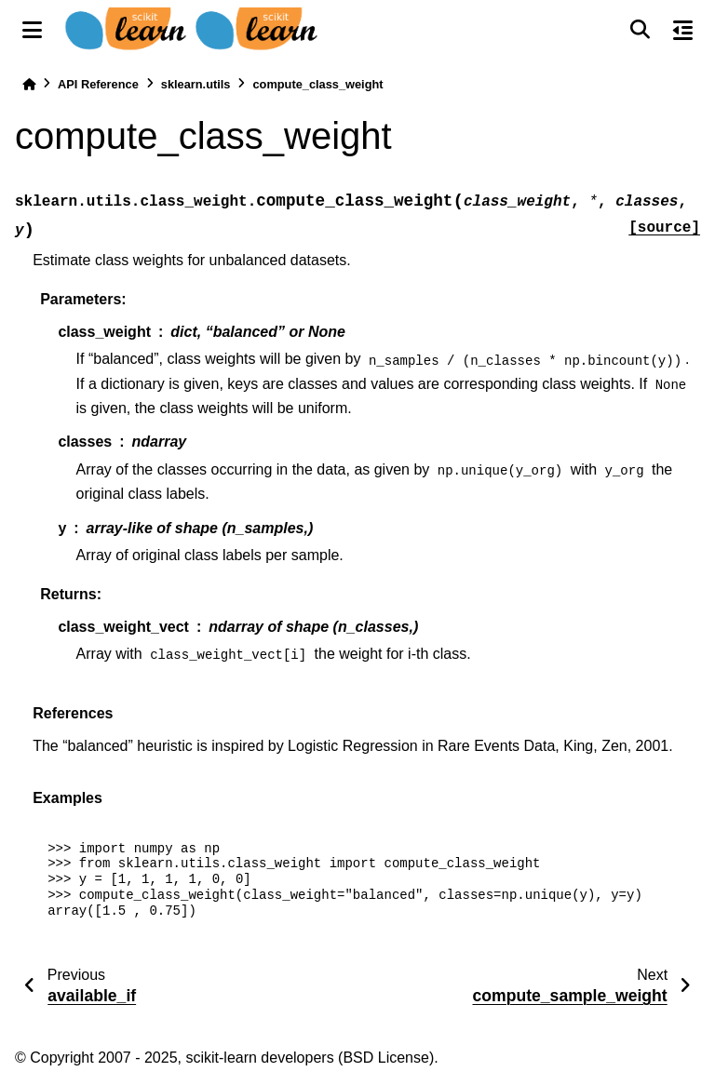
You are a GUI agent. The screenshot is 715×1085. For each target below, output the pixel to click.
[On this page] (683, 30)
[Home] (28, 84)
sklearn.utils (196, 84)
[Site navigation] (32, 30)
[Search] (639, 30)
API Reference (98, 84)
